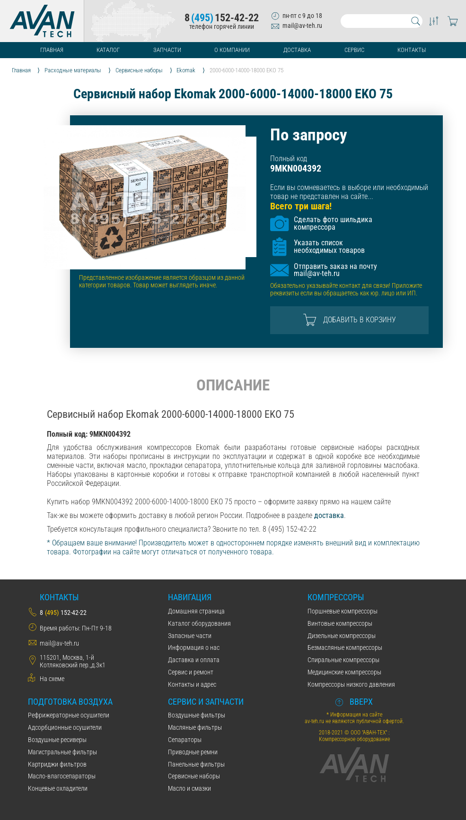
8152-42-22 (222, 18)
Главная (51, 49)
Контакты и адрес (192, 684)
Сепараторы (185, 739)
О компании (232, 49)
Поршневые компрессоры (343, 611)
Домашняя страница (196, 611)
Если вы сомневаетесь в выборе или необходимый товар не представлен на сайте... (349, 192)
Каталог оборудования (199, 623)
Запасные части (189, 635)
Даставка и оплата (194, 660)
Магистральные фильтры (62, 752)
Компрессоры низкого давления (351, 684)
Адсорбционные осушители (65, 727)
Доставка (297, 49)
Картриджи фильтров (57, 764)
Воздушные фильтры (196, 715)
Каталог (108, 49)
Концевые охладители (58, 788)
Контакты (411, 49)
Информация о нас (194, 647)
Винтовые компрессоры (340, 623)
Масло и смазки (189, 788)
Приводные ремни (193, 752)
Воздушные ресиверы (57, 739)
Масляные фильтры (195, 727)
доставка (329, 515)
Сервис (354, 49)
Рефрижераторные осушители (68, 715)
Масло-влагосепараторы (62, 776)
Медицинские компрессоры (344, 672)
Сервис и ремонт (190, 672)
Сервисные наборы (194, 776)
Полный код (288, 158)
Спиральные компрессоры (343, 660)
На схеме (52, 678)
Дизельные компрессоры (342, 635)
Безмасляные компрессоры (345, 647)
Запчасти (167, 49)
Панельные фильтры (196, 764)
